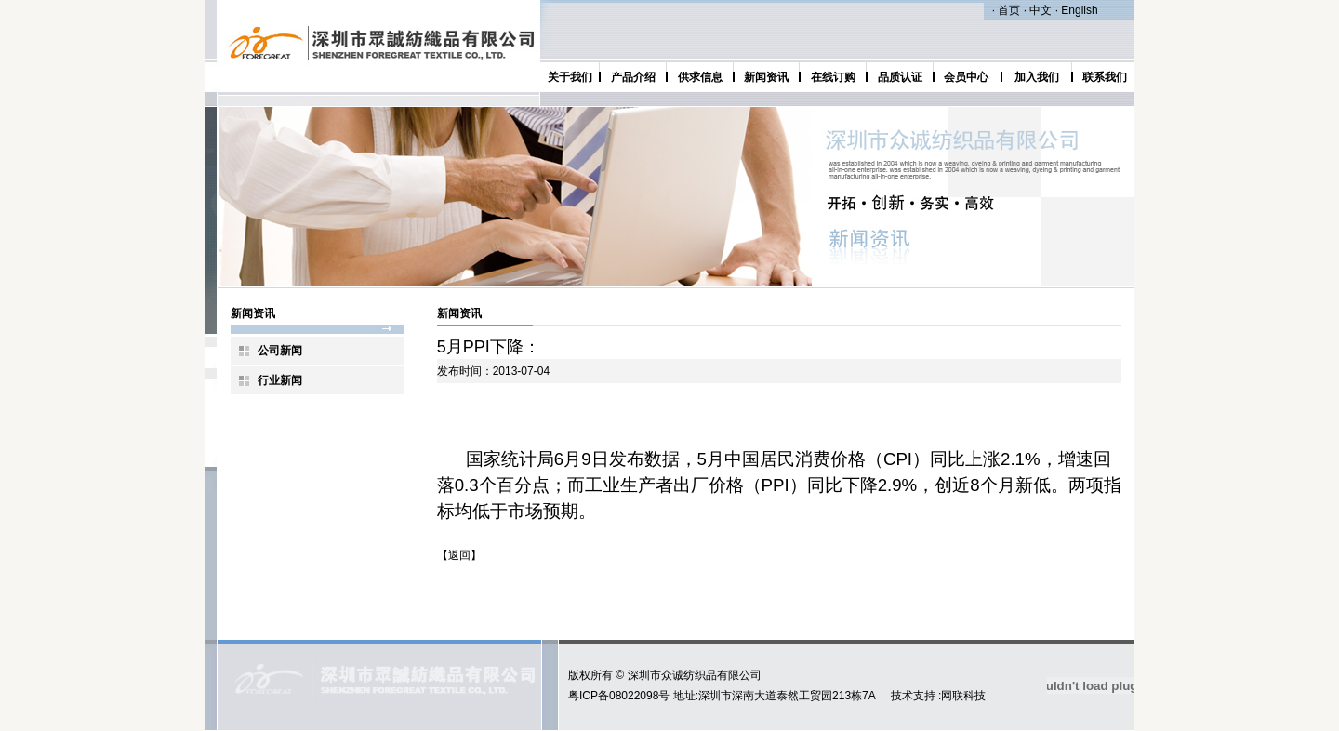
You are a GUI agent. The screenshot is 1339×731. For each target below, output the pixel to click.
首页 (1009, 10)
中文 (1040, 10)
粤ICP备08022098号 (619, 695)
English (1079, 10)
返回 (459, 555)
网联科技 (963, 695)
